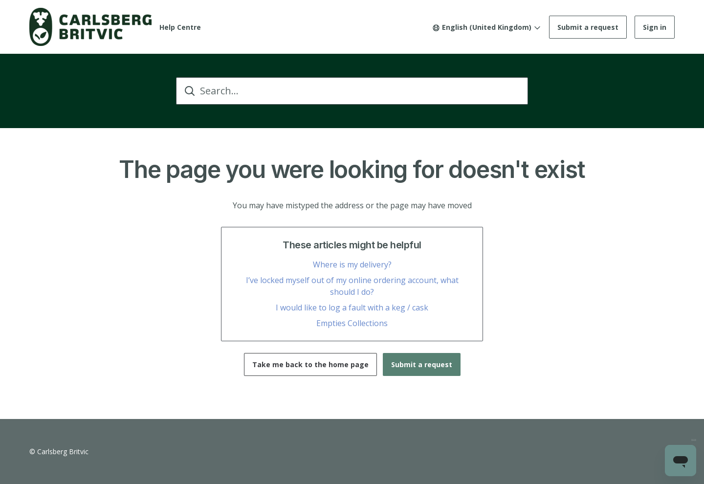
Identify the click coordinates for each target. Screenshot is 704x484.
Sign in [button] (654, 27)
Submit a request (587, 27)
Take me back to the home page (310, 364)
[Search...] (352, 91)
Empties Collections (352, 323)
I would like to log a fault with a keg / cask (352, 307)
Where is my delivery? (352, 264)
